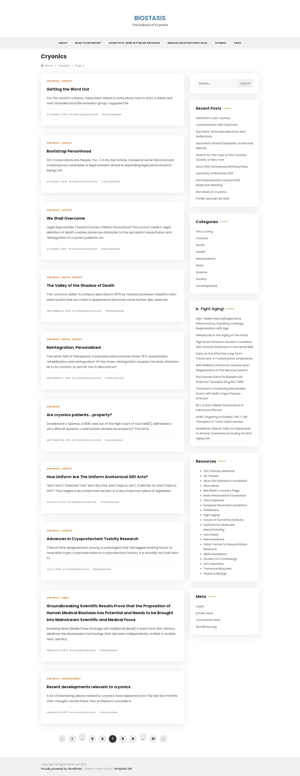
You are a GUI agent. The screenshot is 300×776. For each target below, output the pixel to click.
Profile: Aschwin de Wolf (212, 198)
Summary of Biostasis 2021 (214, 173)
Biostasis (150, 18)
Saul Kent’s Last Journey (213, 118)
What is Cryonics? (88, 42)
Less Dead (211, 534)
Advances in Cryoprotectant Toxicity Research (92, 538)
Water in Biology (215, 573)
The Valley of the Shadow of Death (80, 285)
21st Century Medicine (219, 471)
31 (153, 739)
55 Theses (211, 476)
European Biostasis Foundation (225, 505)
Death (66, 277)
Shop (237, 42)
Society (67, 80)
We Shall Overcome (66, 218)
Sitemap (220, 42)
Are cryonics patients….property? (79, 414)
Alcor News (211, 486)
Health (200, 252)
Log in (200, 606)
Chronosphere (214, 500)
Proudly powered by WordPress (62, 769)
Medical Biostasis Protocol (188, 42)
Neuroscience (71, 678)
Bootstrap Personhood (69, 151)
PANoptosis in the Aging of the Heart (222, 335)
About (63, 42)
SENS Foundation (215, 554)
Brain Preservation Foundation (225, 495)
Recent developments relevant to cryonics (88, 687)
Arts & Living (204, 231)
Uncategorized (206, 286)
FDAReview (211, 510)
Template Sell (122, 769)
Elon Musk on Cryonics (211, 192)
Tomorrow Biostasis (218, 569)
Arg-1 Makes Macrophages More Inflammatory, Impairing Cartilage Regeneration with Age (220, 323)
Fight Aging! (212, 308)
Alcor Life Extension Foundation (225, 481)
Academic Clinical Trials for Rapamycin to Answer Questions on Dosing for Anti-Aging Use (224, 433)
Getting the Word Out (68, 89)
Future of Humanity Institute (224, 520)
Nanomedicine (214, 539)
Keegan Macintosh (85, 114)
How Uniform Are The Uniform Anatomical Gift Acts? (97, 476)
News (65, 597)
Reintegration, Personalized (74, 347)
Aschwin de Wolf (78, 569)
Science (67, 530)
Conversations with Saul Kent (217, 125)
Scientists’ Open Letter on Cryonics (134, 42)
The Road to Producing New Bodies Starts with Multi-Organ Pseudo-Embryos (221, 393)
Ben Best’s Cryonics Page (222, 490)
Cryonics (53, 80)
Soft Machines (214, 564)
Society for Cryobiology (220, 559)
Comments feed (208, 620)
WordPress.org (206, 627)
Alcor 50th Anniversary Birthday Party (222, 167)
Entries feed (204, 613)
